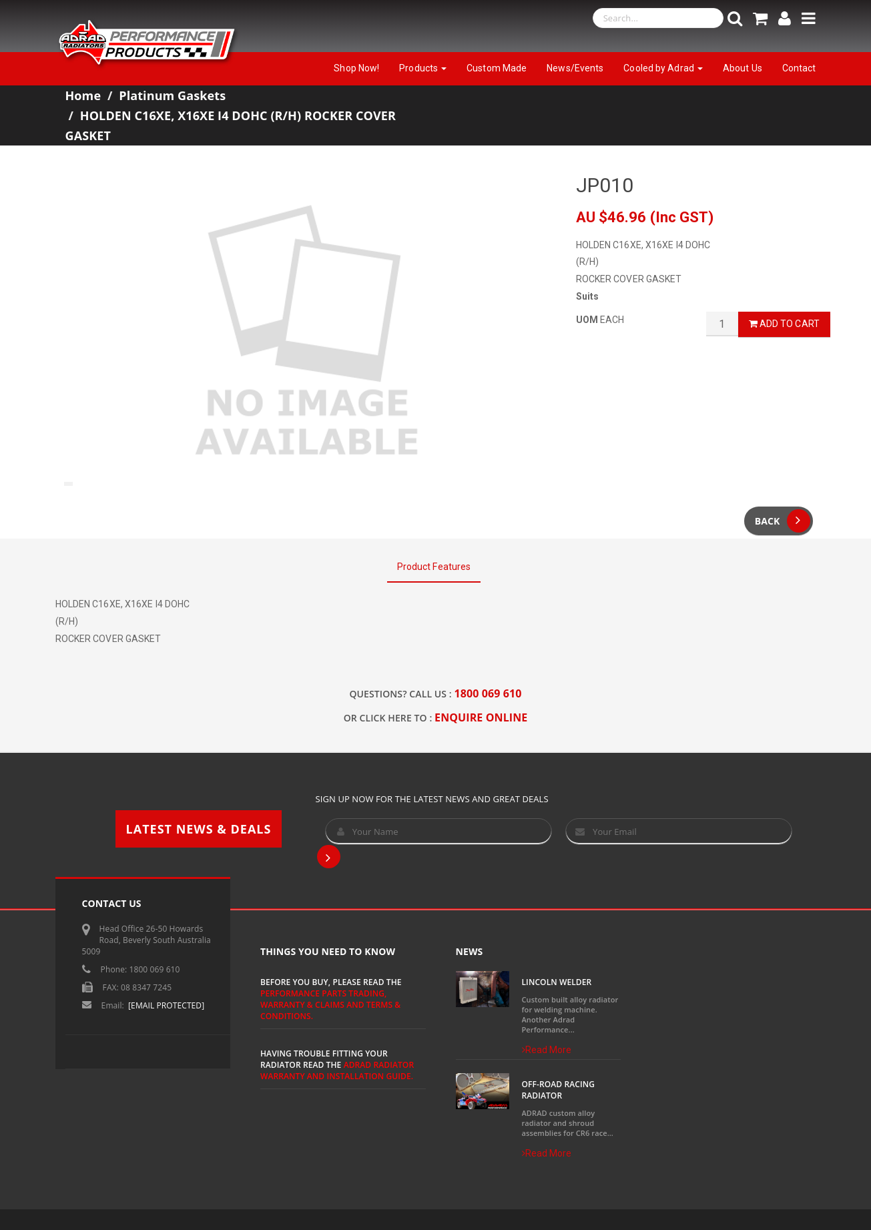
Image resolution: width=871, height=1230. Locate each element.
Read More (547, 1049)
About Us (742, 68)
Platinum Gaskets (172, 95)
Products (423, 68)
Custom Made (497, 68)
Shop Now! (356, 68)
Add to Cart (784, 323)
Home (83, 95)
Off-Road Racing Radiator (558, 1090)
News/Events (575, 68)
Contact (799, 68)
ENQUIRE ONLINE (480, 717)
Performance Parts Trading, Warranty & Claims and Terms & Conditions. (330, 1005)
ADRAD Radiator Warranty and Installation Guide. (337, 1070)
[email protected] (166, 1005)
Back (782, 521)
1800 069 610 (488, 693)
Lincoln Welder (557, 982)
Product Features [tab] (434, 566)
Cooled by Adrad (663, 68)
